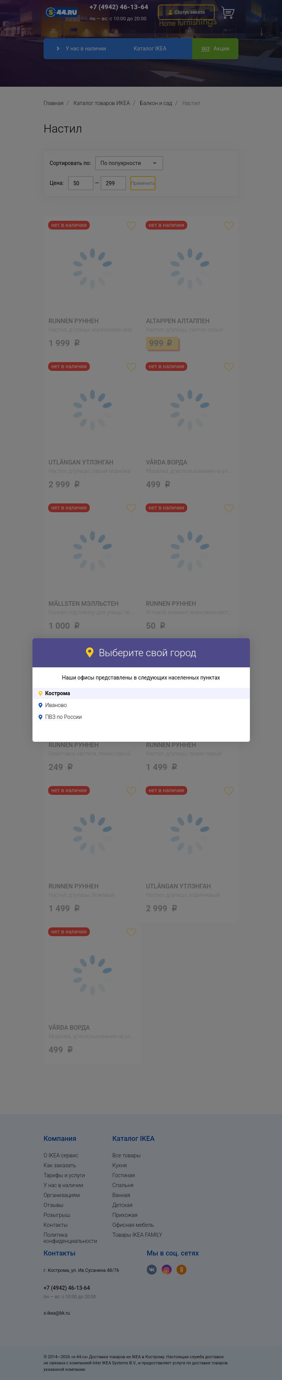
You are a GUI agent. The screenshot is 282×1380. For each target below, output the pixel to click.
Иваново (56, 705)
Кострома (57, 693)
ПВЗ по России (63, 717)
